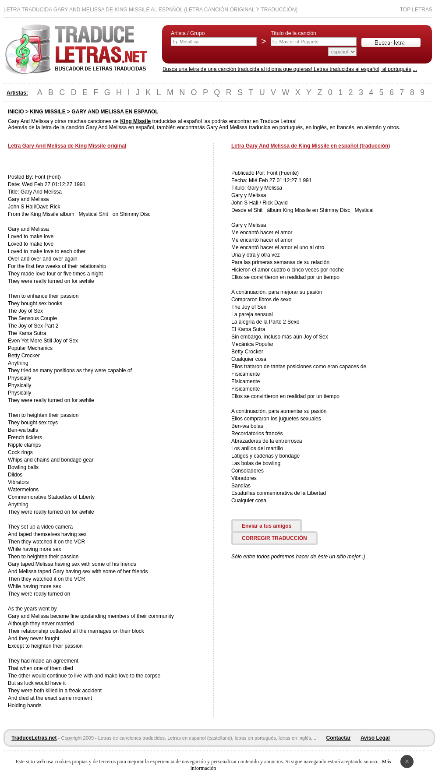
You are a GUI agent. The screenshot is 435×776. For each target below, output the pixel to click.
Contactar (338, 738)
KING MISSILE (47, 112)
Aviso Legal (375, 738)
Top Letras (416, 10)
